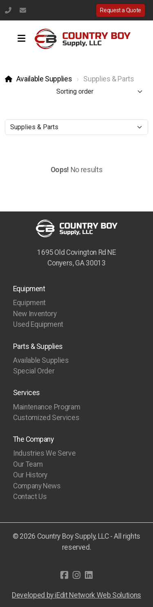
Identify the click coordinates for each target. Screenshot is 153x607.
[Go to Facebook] (64, 575)
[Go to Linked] (89, 575)
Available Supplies (44, 79)
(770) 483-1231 (8, 10)
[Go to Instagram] (77, 575)
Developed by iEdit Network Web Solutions (76, 595)
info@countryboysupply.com (23, 10)
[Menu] (21, 39)
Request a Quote (120, 10)
